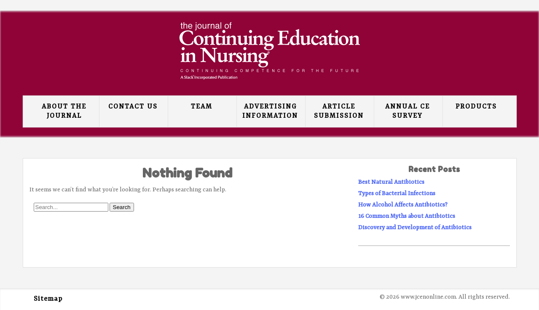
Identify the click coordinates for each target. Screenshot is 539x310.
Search (122, 207)
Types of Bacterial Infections (396, 193)
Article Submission (339, 111)
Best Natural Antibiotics (391, 182)
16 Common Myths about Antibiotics (406, 216)
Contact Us (133, 107)
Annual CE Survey (407, 111)
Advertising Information (270, 111)
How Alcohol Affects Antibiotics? (403, 204)
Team (201, 107)
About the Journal (64, 111)
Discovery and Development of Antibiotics (415, 227)
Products (476, 107)
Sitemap (48, 299)
